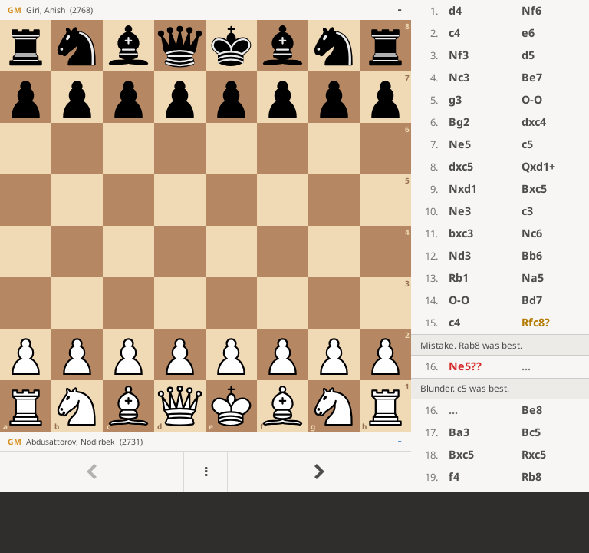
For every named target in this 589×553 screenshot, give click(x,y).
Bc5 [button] (531, 432)
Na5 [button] (533, 277)
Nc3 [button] (459, 77)
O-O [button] (532, 99)
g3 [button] (455, 99)
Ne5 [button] (460, 144)
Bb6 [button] (532, 255)
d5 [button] (528, 55)
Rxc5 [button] (534, 454)
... (526, 366)
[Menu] (205, 472)
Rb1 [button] (459, 277)
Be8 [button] (532, 409)
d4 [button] (455, 10)
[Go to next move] (319, 472)
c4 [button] (454, 32)
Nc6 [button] (532, 233)
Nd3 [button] (460, 255)
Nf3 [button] (459, 55)
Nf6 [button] (531, 10)
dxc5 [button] (461, 166)
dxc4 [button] (534, 121)
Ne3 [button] (460, 211)
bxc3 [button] (461, 233)
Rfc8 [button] (536, 322)
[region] (294, 246)
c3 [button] (527, 211)
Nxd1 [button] (463, 188)
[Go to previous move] (91, 472)
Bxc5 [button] (534, 188)
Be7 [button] (532, 77)
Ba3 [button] (459, 432)
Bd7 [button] (532, 300)
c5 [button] (527, 144)
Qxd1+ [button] (538, 166)
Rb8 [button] (531, 476)
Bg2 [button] (459, 121)
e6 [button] (528, 32)
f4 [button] (454, 476)
